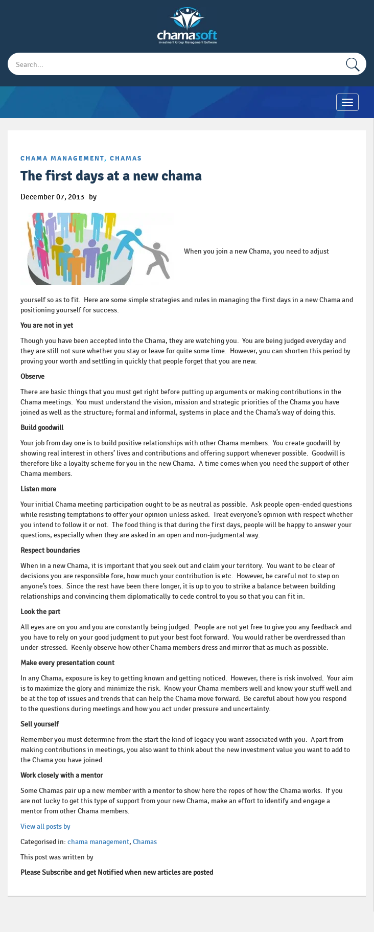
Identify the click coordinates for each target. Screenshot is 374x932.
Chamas (126, 158)
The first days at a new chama (111, 176)
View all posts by (45, 826)
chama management (62, 158)
